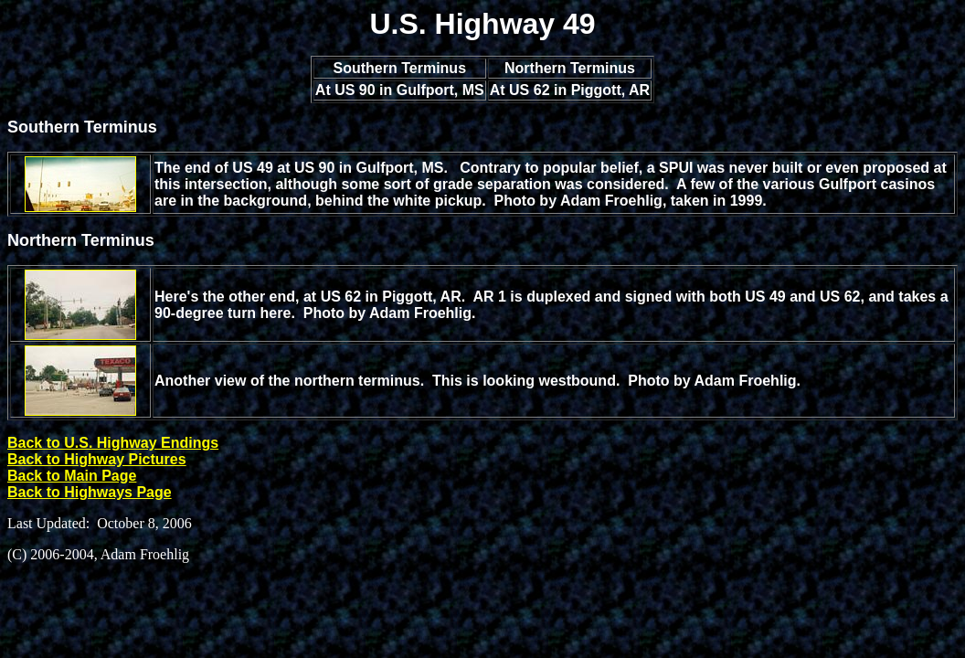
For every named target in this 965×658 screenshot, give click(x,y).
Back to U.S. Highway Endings (112, 443)
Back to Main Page (71, 475)
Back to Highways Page (89, 492)
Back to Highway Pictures (96, 459)
